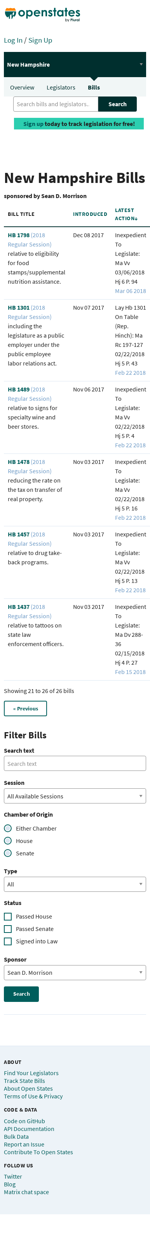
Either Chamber (36, 828)
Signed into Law (37, 941)
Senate (25, 853)
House (24, 841)
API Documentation (29, 1129)
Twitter (13, 1176)
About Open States (28, 1088)
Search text (19, 750)
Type (10, 871)
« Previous (25, 708)
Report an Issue (24, 1144)
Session (14, 782)
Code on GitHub (24, 1121)
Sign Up (40, 40)
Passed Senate (35, 929)
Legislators (61, 87)
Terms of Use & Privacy (33, 1096)
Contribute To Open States (38, 1152)
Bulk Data (16, 1136)
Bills (94, 87)
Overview (22, 87)
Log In (13, 40)
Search (117, 104)
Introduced (90, 213)
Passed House (34, 916)
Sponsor (15, 959)
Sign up (33, 124)
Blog (10, 1184)
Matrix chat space (26, 1192)
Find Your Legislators (31, 1073)
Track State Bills (24, 1080)
